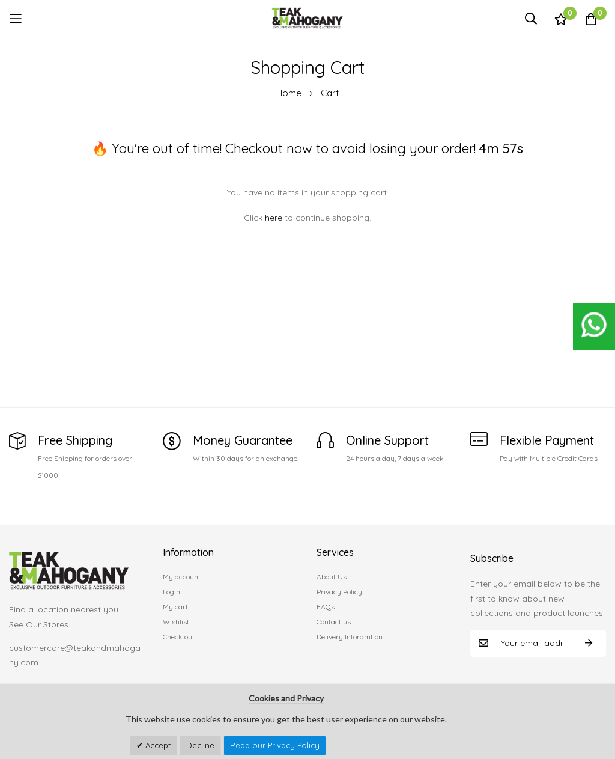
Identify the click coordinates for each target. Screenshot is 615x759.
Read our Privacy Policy (275, 745)
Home (290, 93)
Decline (200, 745)
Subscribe (588, 643)
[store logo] (307, 18)
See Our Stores (38, 624)
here (273, 217)
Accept (157, 745)
